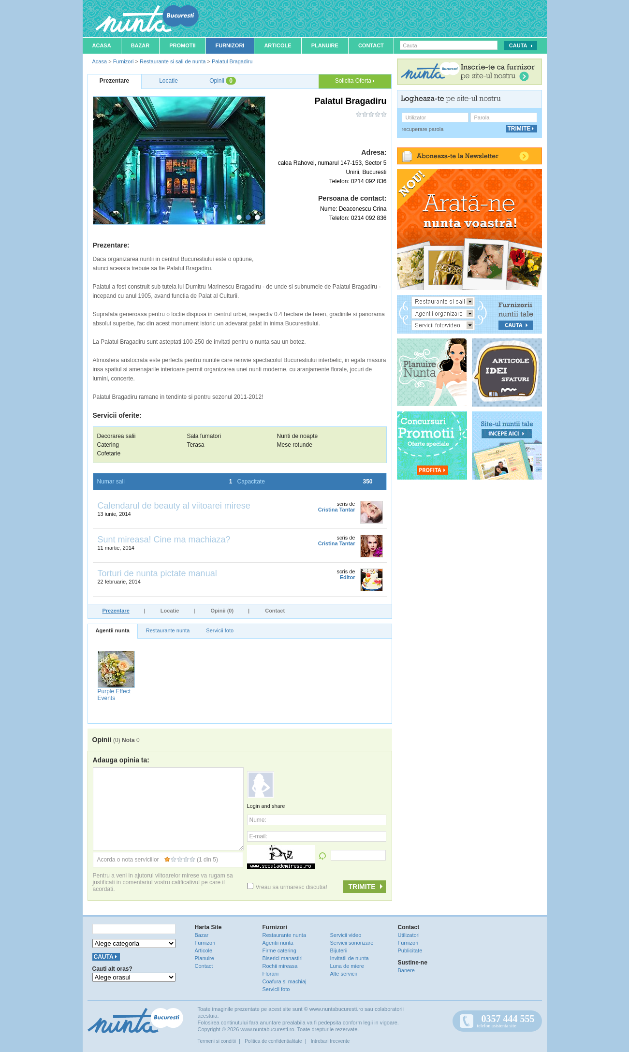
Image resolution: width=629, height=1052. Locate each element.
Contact (371, 45)
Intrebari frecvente (330, 1041)
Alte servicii (343, 974)
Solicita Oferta (355, 80)
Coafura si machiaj (285, 981)
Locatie (170, 611)
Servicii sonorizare (352, 943)
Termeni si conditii (217, 1041)
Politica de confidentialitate (273, 1041)
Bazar (140, 45)
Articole (277, 45)
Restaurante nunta (168, 630)
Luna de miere (347, 966)
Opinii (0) (222, 611)
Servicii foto (220, 630)
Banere (406, 970)
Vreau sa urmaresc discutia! (287, 887)
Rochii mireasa (280, 966)
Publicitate (410, 950)
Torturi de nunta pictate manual (157, 573)
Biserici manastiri (283, 958)
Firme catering (279, 950)
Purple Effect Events (114, 694)
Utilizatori (409, 935)
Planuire (324, 45)
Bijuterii (339, 950)
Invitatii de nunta (349, 958)
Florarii (271, 974)
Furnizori (230, 45)
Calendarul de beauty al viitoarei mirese (174, 506)
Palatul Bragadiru (232, 61)
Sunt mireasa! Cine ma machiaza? (164, 539)
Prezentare (116, 611)
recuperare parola (423, 129)
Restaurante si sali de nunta (172, 61)
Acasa (101, 45)
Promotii (182, 45)
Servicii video (346, 935)
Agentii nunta (113, 630)
